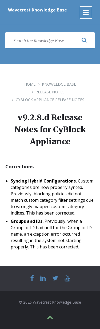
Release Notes (50, 91)
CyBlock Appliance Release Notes (50, 99)
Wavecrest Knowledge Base (37, 10)
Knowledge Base (59, 84)
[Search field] (50, 40)
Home (29, 84)
